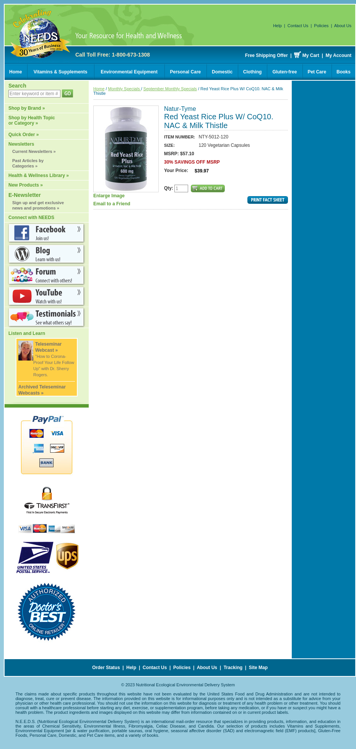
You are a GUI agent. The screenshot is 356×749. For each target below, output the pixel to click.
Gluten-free (284, 72)
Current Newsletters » (34, 151)
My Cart (310, 55)
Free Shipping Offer (266, 55)
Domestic (222, 72)
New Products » (25, 185)
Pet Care (316, 72)
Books (343, 72)
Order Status (106, 667)
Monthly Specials (124, 88)
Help (277, 25)
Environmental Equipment (129, 72)
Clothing (252, 72)
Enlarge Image (126, 152)
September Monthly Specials (170, 88)
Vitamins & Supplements (60, 72)
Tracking (233, 667)
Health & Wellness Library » (38, 175)
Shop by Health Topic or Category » (31, 120)
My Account (338, 55)
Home (15, 72)
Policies (321, 25)
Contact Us (298, 25)
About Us (342, 25)
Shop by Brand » (26, 108)
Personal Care (185, 72)
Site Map (258, 667)
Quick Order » (23, 134)
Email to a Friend (111, 203)
